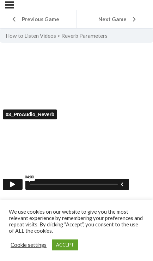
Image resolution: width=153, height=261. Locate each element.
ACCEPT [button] (65, 245)
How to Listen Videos (31, 35)
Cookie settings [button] (29, 245)
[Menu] (9, 4)
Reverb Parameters (84, 35)
